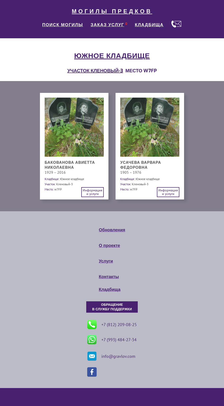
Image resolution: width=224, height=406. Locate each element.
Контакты (109, 277)
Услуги (106, 261)
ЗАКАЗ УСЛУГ (107, 25)
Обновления (112, 230)
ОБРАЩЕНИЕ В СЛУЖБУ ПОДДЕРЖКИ (112, 306)
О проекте (109, 245)
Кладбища (109, 289)
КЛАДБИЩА (149, 25)
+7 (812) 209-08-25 (112, 324)
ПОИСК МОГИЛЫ (62, 25)
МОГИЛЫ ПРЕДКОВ (112, 11)
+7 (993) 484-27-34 (112, 339)
